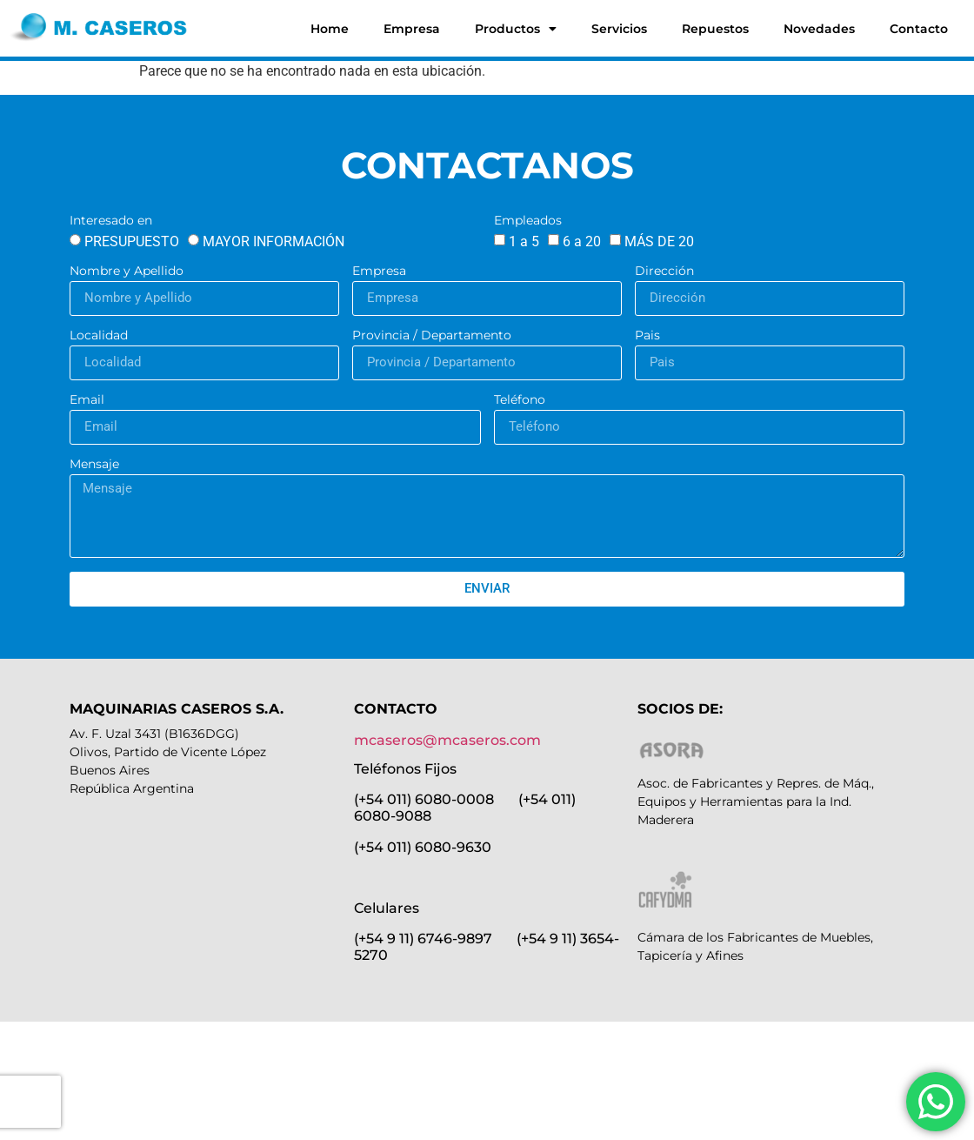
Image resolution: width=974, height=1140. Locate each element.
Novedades (819, 29)
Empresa (412, 29)
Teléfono (519, 400)
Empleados (528, 221)
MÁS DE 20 (659, 241)
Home (329, 29)
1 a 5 (524, 241)
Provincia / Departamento (431, 336)
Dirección (664, 271)
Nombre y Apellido (126, 271)
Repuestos (715, 29)
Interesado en (111, 221)
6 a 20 (582, 241)
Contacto (919, 29)
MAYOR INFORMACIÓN (273, 241)
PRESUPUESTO (131, 241)
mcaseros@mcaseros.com (447, 740)
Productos (516, 29)
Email (87, 400)
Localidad (99, 336)
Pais (647, 336)
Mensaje (94, 465)
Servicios (619, 29)
